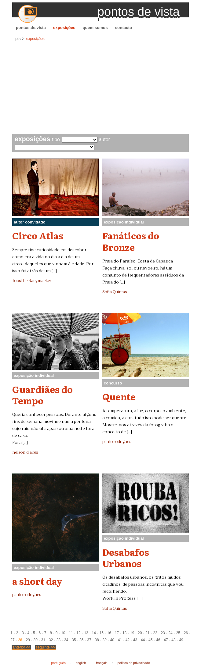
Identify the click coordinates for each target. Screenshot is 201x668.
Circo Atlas (37, 235)
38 (97, 640)
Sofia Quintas (114, 292)
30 (36, 640)
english (81, 663)
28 (20, 640)
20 (140, 633)
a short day (37, 581)
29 (28, 640)
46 (158, 640)
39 (104, 640)
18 (124, 633)
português (58, 663)
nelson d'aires (25, 452)
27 (12, 640)
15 (102, 633)
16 (109, 633)
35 (74, 640)
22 (155, 633)
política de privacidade (134, 663)
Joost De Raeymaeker (31, 280)
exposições (64, 27)
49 (181, 640)
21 (147, 633)
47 (166, 640)
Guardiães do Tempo (42, 394)
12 (78, 633)
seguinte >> (45, 647)
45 (150, 640)
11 (71, 633)
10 (63, 633)
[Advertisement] (100, 88)
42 (128, 640)
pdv (18, 39)
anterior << (21, 647)
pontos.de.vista (31, 27)
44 (143, 640)
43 (135, 640)
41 (120, 640)
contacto (123, 27)
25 (178, 633)
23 (163, 633)
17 (117, 633)
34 (66, 640)
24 (170, 633)
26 (186, 633)
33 (58, 640)
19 (132, 633)
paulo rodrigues (116, 441)
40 (112, 640)
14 (94, 633)
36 (81, 640)
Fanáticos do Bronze (130, 241)
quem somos (95, 27)
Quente (119, 396)
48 (173, 640)
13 (86, 633)
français (101, 663)
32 (51, 640)
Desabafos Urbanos (125, 557)
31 (43, 640)
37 (89, 640)
